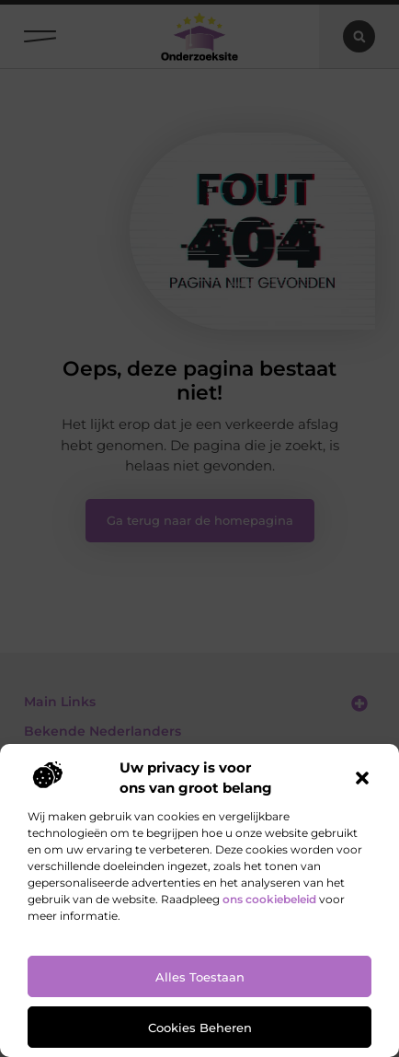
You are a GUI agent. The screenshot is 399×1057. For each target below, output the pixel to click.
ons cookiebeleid (269, 899)
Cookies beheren (200, 1027)
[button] (362, 778)
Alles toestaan (200, 977)
